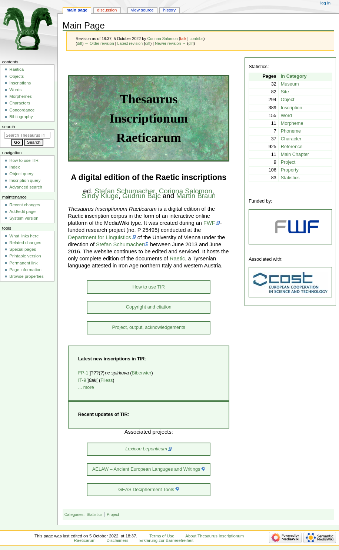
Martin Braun (196, 196)
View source (142, 10)
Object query (21, 173)
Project (288, 162)
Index (14, 167)
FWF (209, 223)
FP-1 (83, 373)
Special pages (22, 249)
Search (8, 126)
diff (79, 43)
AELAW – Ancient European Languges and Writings (146, 469)
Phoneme (291, 131)
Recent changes (24, 205)
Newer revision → (170, 43)
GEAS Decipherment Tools (146, 489)
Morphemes (20, 96)
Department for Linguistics (99, 237)
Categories (74, 514)
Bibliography (21, 116)
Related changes (25, 242)
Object (288, 99)
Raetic (177, 258)
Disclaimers (117, 540)
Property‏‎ (290, 170)
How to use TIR (149, 287)
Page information (25, 269)
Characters (19, 103)
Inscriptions (20, 83)
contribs (196, 38)
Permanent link (23, 263)
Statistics (95, 514)
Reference (292, 146)
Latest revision (130, 43)
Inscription (291, 107)
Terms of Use (161, 536)
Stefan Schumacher (124, 191)
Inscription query (24, 180)
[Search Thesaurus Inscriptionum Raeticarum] (27, 135)
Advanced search (25, 187)
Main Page (76, 10)
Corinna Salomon (185, 191)
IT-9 (82, 380)
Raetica (16, 69)
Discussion (107, 10)
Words (15, 89)
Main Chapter (295, 154)
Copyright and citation (149, 307)
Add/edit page (22, 211)
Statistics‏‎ (290, 177)
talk (183, 38)
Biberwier (142, 373)
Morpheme (292, 123)
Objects (16, 76)
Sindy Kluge (100, 196)
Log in (325, 3)
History (169, 10)
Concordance (21, 110)
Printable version (25, 256)
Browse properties (26, 276)
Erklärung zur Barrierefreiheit (166, 540)
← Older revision (99, 43)
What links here (24, 236)
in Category (294, 76)
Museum (290, 84)
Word (286, 115)
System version (23, 218)
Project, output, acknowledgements (148, 327)
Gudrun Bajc (141, 196)
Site (285, 91)
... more (86, 387)
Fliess (106, 380)
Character (291, 138)
